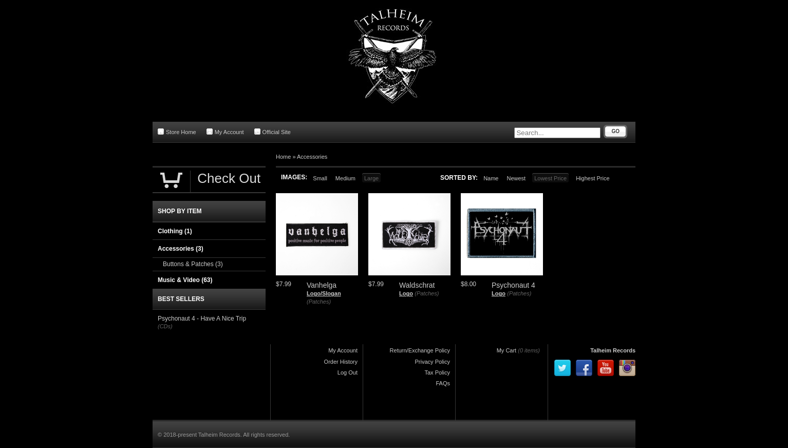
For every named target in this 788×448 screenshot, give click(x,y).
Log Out (347, 372)
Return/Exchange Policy (420, 350)
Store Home (177, 131)
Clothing (175, 231)
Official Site (272, 131)
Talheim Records (612, 350)
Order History (341, 362)
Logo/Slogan (324, 293)
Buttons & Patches (193, 264)
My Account (225, 131)
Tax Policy (437, 372)
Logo (406, 293)
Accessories (312, 157)
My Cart (507, 350)
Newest (516, 178)
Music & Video (185, 280)
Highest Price (592, 178)
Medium (345, 178)
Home (283, 157)
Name (490, 178)
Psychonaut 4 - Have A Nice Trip (202, 318)
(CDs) (165, 326)
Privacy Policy (432, 362)
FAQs (443, 383)
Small (320, 178)
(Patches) (319, 301)
